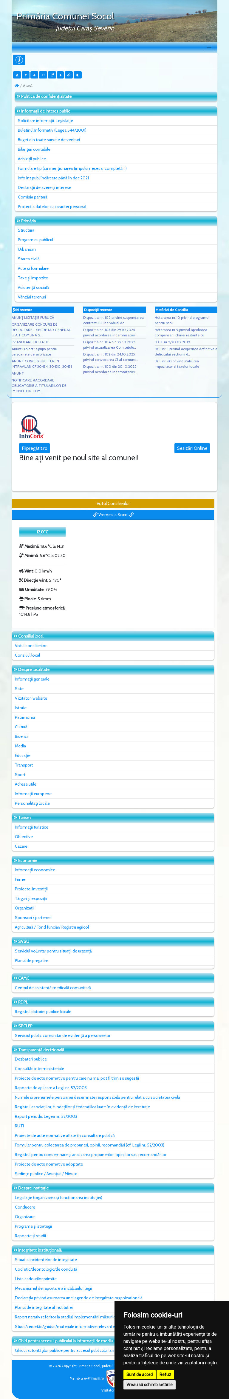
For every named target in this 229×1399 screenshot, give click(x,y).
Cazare (21, 846)
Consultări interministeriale (39, 1068)
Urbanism (27, 249)
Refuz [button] (165, 1374)
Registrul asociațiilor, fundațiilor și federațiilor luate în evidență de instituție (82, 1106)
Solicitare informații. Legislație (45, 120)
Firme (20, 879)
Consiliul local (27, 655)
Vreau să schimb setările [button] (149, 1384)
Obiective (24, 836)
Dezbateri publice (31, 1059)
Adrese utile (25, 784)
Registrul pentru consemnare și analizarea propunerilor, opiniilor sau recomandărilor (90, 1154)
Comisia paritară (32, 197)
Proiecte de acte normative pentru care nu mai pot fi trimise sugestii (77, 1078)
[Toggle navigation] (209, 47)
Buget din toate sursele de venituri (49, 139)
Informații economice (35, 869)
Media (20, 746)
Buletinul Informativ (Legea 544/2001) (52, 130)
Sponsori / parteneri (33, 917)
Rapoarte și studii (30, 1235)
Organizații (24, 908)
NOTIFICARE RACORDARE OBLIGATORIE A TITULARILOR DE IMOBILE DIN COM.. (39, 385)
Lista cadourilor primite (36, 1278)
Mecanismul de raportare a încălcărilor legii (53, 1288)
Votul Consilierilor (113, 503)
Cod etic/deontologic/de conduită (46, 1269)
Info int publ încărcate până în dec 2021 (53, 178)
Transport (24, 765)
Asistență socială (33, 287)
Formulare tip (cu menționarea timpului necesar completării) (72, 168)
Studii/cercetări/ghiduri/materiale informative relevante (65, 1326)
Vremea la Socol (113, 514)
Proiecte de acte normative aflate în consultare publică (65, 1135)
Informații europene (33, 793)
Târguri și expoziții (31, 898)
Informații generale (32, 679)
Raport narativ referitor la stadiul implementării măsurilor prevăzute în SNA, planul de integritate (101, 1317)
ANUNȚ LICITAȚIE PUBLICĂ (33, 317)
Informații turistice (31, 827)
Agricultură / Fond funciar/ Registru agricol (52, 927)
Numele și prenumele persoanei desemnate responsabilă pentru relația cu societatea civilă (97, 1097)
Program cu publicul (35, 239)
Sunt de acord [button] (139, 1374)
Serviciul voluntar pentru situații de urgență (53, 951)
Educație (22, 755)
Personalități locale (32, 803)
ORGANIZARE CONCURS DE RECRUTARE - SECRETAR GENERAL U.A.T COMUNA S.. (41, 329)
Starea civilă (29, 258)
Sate (19, 688)
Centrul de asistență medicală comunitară (53, 987)
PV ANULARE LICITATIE (30, 342)
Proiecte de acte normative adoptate (49, 1164)
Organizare (25, 1216)
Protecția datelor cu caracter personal (52, 206)
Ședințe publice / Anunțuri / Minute (46, 1173)
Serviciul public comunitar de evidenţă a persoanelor (62, 1035)
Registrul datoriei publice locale (43, 1011)
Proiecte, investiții (31, 889)
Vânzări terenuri (32, 297)
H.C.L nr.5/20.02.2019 (172, 342)
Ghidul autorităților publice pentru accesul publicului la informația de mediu (82, 1350)
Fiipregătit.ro (34, 448)
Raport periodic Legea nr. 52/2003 (46, 1116)
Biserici (21, 736)
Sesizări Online (192, 448)
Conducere (25, 1207)
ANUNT (18, 373)
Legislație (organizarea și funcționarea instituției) (58, 1197)
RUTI (19, 1126)
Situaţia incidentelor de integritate (46, 1259)
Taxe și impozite (33, 278)
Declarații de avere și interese (44, 187)
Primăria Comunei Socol (65, 16)
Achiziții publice (32, 158)
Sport (20, 774)
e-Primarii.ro (103, 1378)
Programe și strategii (33, 1226)
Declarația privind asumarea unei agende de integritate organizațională (79, 1297)
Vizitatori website (31, 698)
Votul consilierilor (31, 645)
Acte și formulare (33, 268)
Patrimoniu (25, 717)
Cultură (21, 726)
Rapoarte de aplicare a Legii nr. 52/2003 (51, 1087)
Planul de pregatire (31, 960)
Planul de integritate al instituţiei (44, 1307)
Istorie (21, 707)
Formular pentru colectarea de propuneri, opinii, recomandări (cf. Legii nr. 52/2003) (89, 1145)
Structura (26, 230)
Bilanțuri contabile (34, 149)
